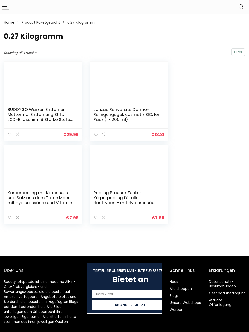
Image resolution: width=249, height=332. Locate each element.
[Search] (241, 7)
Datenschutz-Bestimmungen (222, 284)
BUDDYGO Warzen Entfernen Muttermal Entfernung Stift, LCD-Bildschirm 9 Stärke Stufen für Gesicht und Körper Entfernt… (38, 119)
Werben (176, 309)
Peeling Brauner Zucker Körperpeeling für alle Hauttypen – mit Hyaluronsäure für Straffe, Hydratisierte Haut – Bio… (34, 202)
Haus (174, 281)
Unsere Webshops (185, 302)
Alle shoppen (181, 288)
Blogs (174, 295)
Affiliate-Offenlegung (220, 302)
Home (9, 22)
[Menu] (6, 7)
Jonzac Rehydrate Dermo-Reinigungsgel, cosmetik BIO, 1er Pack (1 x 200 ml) (120, 114)
